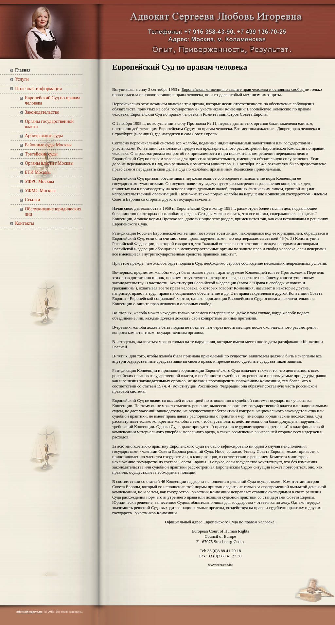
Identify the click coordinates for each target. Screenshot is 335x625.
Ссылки (32, 199)
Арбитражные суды (44, 135)
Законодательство (42, 112)
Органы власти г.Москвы (49, 163)
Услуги (22, 79)
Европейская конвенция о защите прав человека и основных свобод (243, 89)
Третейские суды (41, 154)
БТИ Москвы (38, 172)
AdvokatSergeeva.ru (29, 611)
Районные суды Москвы (48, 144)
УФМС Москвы (40, 190)
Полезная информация (38, 88)
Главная (22, 70)
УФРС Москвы (39, 181)
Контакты (24, 223)
